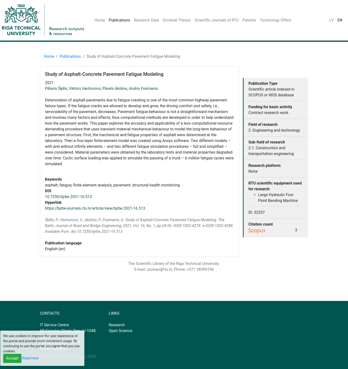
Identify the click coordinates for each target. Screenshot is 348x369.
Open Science (120, 330)
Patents (249, 20)
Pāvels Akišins (114, 88)
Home (99, 20)
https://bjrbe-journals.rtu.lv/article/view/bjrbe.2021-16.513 (95, 208)
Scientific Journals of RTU (217, 20)
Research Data (146, 20)
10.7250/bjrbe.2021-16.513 (68, 196)
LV (331, 20)
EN (339, 20)
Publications (119, 20)
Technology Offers (275, 20)
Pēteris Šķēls (56, 88)
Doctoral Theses (177, 20)
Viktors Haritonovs (85, 88)
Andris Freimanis (143, 88)
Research (117, 325)
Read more (30, 358)
